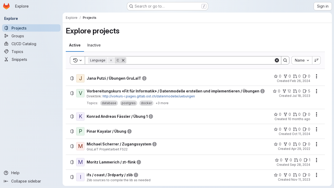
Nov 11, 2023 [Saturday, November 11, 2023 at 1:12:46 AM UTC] (300, 179)
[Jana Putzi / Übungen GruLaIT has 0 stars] (277, 76)
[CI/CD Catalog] (31, 43)
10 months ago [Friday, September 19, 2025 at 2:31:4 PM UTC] (299, 119)
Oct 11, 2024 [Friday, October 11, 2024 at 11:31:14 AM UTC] (301, 134)
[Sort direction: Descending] (316, 60)
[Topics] (31, 51)
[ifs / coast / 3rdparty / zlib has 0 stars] (277, 175)
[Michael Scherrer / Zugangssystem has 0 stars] (277, 144)
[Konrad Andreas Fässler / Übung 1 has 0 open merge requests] (297, 114)
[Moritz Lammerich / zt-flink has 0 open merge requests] (298, 160)
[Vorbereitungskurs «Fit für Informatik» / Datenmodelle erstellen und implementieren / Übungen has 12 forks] (286, 91)
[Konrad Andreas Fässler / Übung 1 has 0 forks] (287, 114)
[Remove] (123, 60)
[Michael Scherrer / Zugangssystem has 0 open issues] (306, 144)
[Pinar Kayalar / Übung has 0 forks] (287, 129)
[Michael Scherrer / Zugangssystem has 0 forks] (287, 144)
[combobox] (301, 60)
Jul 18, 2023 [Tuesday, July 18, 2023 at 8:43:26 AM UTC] (301, 96)
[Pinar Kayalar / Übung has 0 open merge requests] (297, 129)
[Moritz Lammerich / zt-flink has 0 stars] (278, 160)
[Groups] (31, 35)
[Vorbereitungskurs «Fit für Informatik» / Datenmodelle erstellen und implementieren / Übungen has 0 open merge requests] (297, 91)
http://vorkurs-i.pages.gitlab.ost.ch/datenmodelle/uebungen (149, 96)
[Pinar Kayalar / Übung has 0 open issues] (306, 129)
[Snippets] (31, 59)
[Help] (31, 173)
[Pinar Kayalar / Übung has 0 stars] (277, 129)
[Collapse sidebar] (31, 181)
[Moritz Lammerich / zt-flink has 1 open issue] (307, 160)
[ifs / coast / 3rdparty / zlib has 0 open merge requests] (297, 175)
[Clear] (277, 60)
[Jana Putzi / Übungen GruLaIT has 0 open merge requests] (297, 76)
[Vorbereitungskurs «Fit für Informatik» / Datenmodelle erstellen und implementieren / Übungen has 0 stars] (276, 91)
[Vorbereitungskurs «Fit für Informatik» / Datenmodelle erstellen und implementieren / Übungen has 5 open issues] (306, 91)
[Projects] (31, 28)
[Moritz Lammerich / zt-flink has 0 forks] (288, 160)
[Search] (200, 60)
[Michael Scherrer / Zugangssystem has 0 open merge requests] (297, 144)
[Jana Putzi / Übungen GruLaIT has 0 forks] (287, 76)
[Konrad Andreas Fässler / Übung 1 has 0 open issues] (306, 114)
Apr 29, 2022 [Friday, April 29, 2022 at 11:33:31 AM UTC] (300, 149)
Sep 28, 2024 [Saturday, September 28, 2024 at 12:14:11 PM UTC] (300, 165)
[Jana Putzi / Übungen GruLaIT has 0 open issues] (306, 76)
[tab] (75, 45)
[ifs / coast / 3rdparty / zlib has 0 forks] (287, 175)
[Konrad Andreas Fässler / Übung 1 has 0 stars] (277, 114)
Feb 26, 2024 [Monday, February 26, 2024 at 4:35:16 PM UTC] (300, 81)
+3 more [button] (162, 103)
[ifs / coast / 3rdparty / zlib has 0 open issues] (306, 175)
